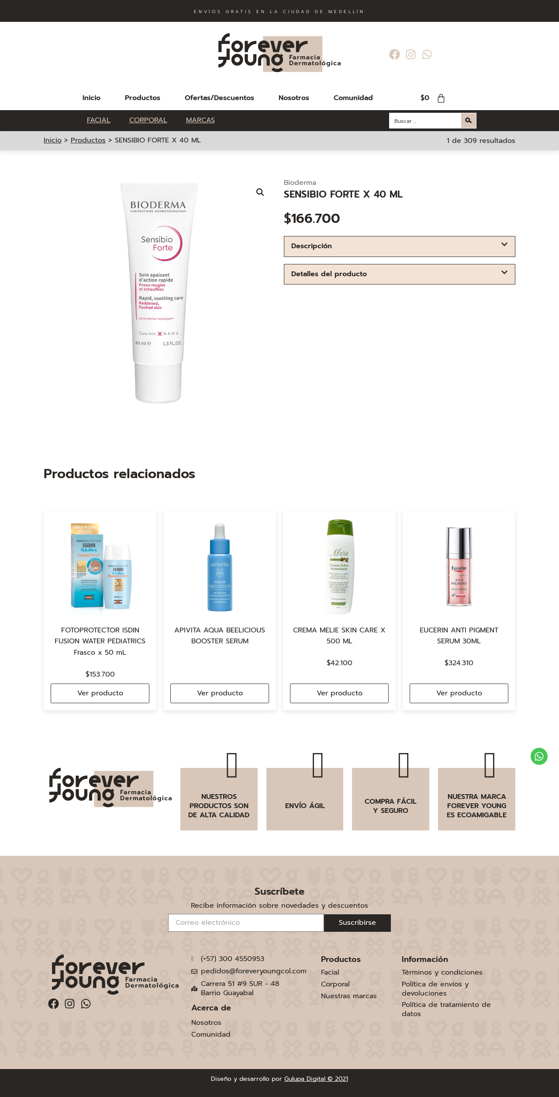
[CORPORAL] (153, 120)
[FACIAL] (104, 120)
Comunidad (353, 98)
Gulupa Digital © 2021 (316, 1078)
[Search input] (425, 120)
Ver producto (100, 693)
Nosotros (294, 98)
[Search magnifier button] (468, 120)
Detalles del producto (329, 274)
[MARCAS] (200, 120)
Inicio (91, 98)
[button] (260, 192)
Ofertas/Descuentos (219, 98)
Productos (142, 98)
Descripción (311, 246)
